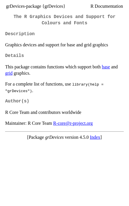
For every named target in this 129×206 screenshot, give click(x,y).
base (106, 66)
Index (95, 137)
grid (9, 73)
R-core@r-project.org (73, 123)
